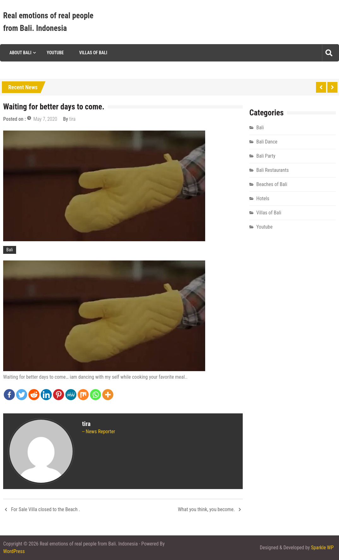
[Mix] (83, 394)
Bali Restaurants (272, 170)
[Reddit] (33, 394)
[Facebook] (9, 394)
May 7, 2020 (45, 119)
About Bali (20, 52)
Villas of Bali (93, 52)
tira (72, 119)
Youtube (55, 52)
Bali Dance (266, 142)
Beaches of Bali (271, 184)
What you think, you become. (206, 509)
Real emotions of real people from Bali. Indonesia (48, 22)
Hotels (262, 198)
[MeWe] (70, 394)
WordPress (14, 551)
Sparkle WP (322, 548)
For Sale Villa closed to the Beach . (45, 509)
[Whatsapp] (95, 394)
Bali (9, 249)
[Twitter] (21, 394)
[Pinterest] (58, 394)
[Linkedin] (46, 394)
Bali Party (266, 156)
